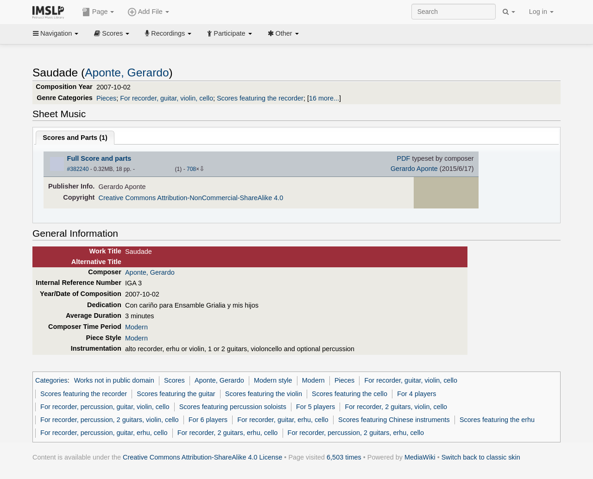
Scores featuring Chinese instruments (394, 419)
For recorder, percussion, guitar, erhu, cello (103, 432)
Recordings (168, 33)
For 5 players (315, 406)
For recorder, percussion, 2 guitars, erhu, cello (356, 432)
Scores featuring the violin (263, 393)
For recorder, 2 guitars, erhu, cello (227, 432)
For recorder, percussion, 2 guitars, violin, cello (109, 419)
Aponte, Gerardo (127, 72)
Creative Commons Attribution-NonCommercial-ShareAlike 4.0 (191, 198)
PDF (403, 158)
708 (191, 169)
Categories (51, 380)
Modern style (273, 380)
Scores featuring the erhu (497, 419)
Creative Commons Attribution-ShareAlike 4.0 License (202, 457)
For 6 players (208, 419)
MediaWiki (419, 457)
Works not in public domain (114, 380)
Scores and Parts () (75, 137)
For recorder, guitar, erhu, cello (282, 419)
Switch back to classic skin (481, 457)
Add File (148, 12)
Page (98, 12)
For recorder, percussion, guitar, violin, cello (104, 406)
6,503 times (344, 457)
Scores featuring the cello (349, 393)
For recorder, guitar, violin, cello (166, 98)
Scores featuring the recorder (260, 98)
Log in (541, 11)
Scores (111, 33)
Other (283, 33)
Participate (229, 33)
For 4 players (416, 393)
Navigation (55, 33)
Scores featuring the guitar (176, 393)
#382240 (78, 169)
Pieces (106, 98)
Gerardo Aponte (414, 168)
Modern (136, 327)
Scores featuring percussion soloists (232, 406)
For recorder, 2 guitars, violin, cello (396, 406)
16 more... (324, 98)
